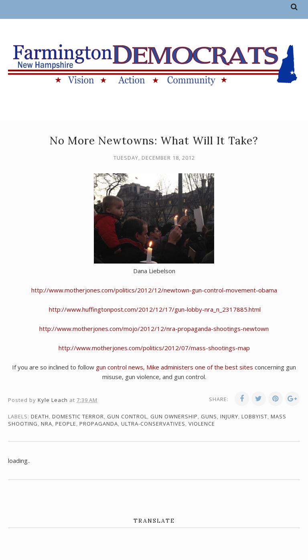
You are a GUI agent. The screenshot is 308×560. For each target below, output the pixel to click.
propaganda (98, 423)
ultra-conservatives (153, 423)
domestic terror (78, 416)
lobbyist (254, 416)
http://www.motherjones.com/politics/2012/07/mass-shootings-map (154, 348)
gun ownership (174, 416)
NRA (46, 423)
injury (229, 416)
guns (209, 416)
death (40, 416)
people (65, 423)
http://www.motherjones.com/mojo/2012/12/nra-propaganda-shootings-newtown (154, 329)
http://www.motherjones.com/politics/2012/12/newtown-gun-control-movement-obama (154, 290)
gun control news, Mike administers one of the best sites (174, 367)
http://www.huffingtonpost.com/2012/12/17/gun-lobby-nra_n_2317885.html (155, 309)
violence (201, 423)
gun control (127, 416)
